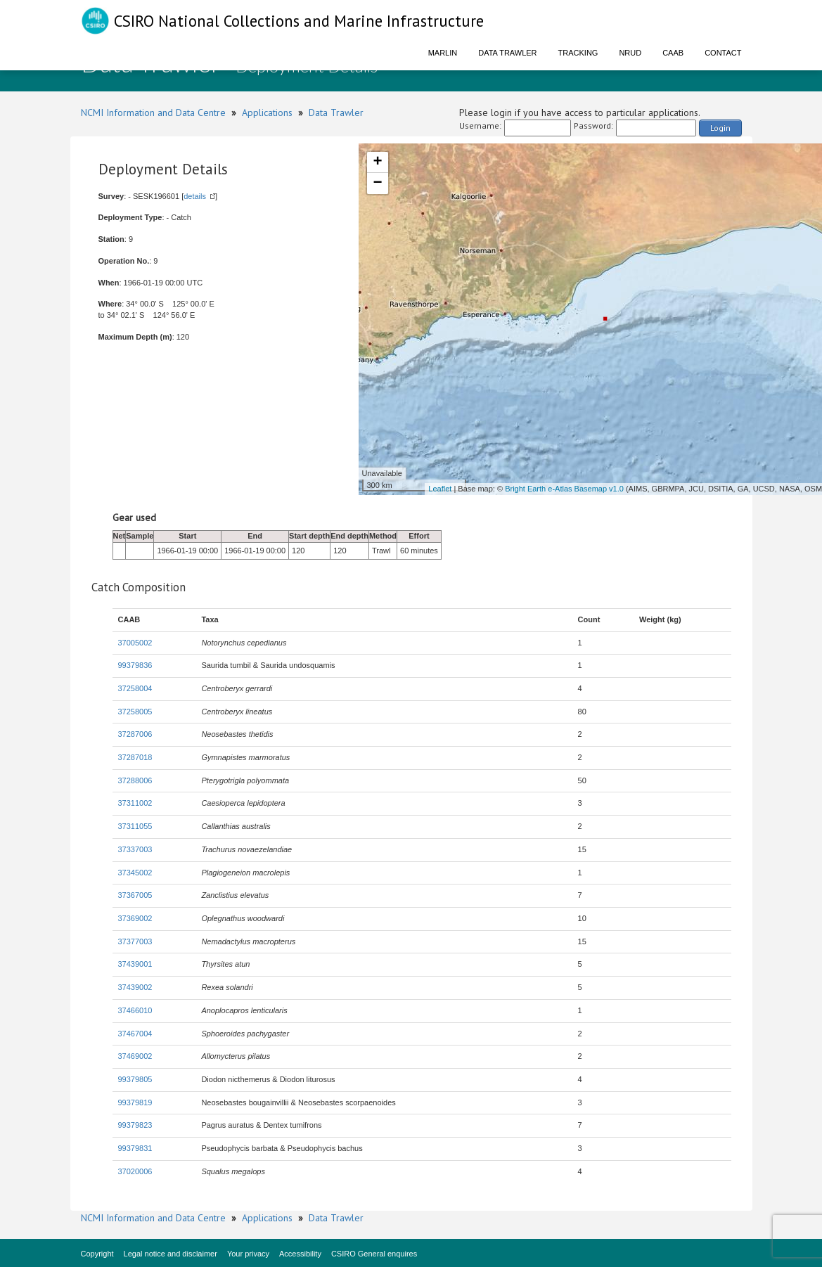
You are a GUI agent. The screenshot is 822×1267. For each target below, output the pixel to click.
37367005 (135, 895)
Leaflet (439, 488)
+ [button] (377, 162)
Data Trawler (507, 53)
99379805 (135, 1079)
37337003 (135, 849)
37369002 (135, 918)
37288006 (135, 780)
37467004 (135, 1033)
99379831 (135, 1148)
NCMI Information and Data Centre (153, 112)
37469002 (135, 1056)
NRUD (630, 53)
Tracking (578, 53)
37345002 (135, 872)
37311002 (135, 803)
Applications (267, 112)
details (195, 196)
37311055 (135, 826)
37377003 (135, 941)
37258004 (135, 688)
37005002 (135, 642)
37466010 (135, 1010)
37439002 (135, 987)
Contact (723, 53)
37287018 (135, 757)
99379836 (135, 665)
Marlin (443, 53)
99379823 (135, 1125)
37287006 (135, 734)
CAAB (672, 53)
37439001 (135, 964)
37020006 (135, 1171)
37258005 (135, 711)
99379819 (135, 1102)
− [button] (377, 183)
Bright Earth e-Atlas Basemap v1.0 (564, 488)
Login (720, 127)
